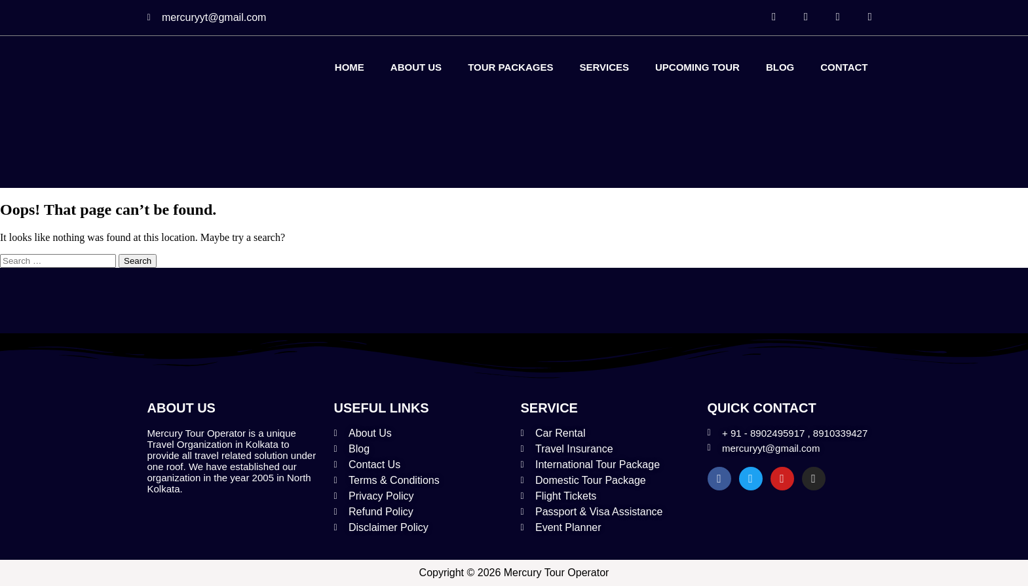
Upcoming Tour (697, 67)
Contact (843, 67)
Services (604, 67)
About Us (416, 67)
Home (349, 67)
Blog (780, 67)
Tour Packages (510, 67)
